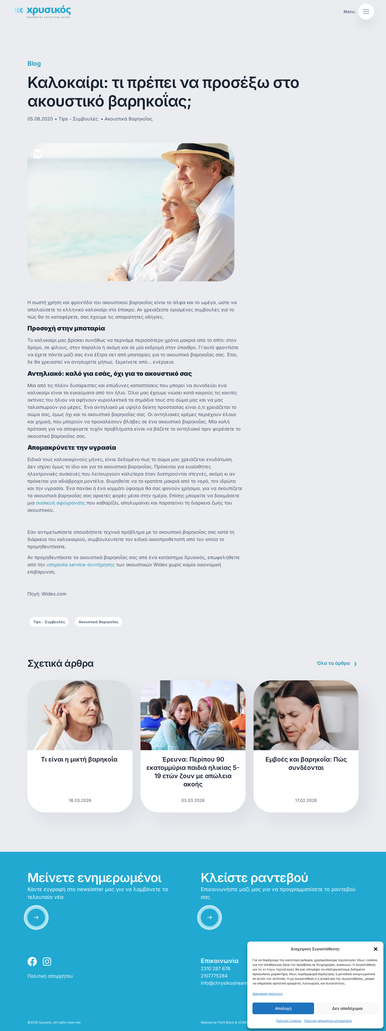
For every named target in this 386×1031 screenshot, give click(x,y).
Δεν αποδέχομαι (347, 1008)
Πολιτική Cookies (288, 1021)
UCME (242, 1022)
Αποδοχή (283, 1008)
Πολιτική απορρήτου (50, 976)
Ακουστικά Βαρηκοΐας (98, 622)
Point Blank (226, 1022)
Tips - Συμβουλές (49, 622)
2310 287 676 (215, 968)
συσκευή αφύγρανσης (60, 503)
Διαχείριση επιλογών (268, 994)
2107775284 (214, 976)
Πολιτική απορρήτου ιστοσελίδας (328, 1021)
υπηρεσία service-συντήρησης (81, 564)
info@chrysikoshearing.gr (229, 983)
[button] (375, 949)
